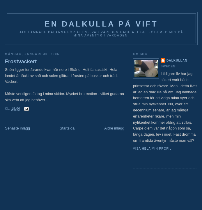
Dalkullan (176, 60)
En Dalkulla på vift (101, 24)
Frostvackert (21, 61)
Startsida (67, 128)
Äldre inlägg (114, 128)
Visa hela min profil (152, 148)
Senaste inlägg (17, 128)
